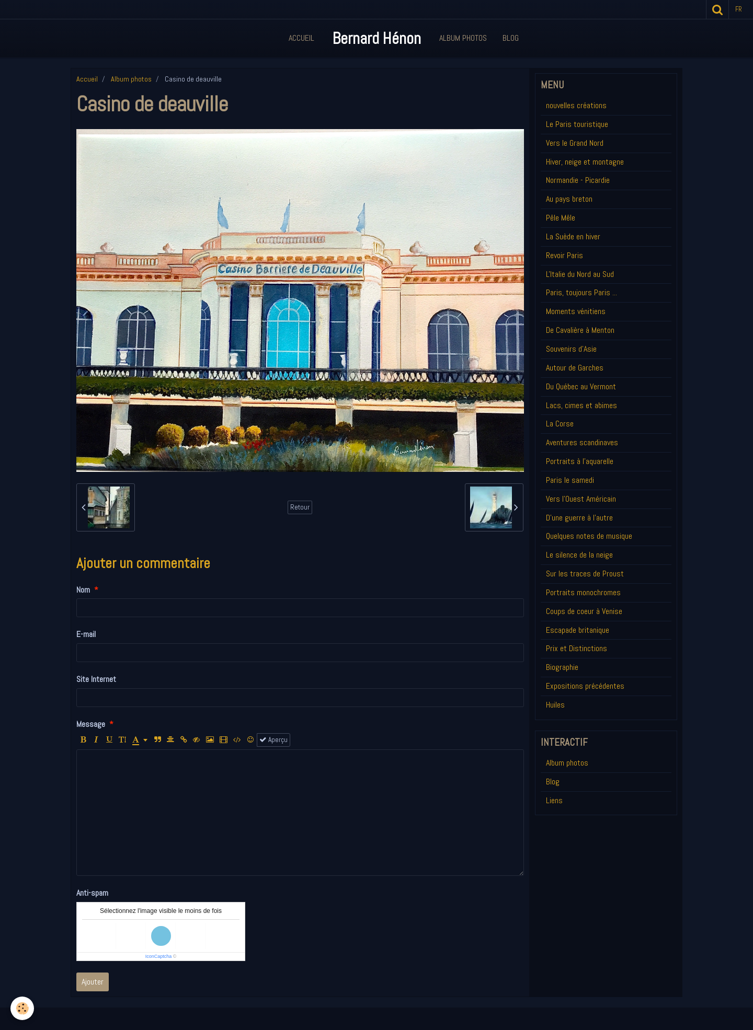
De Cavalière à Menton (580, 330)
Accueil (301, 37)
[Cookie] (22, 1008)
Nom (83, 589)
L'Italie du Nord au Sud (580, 274)
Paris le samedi (570, 480)
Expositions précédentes (585, 685)
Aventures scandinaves (582, 442)
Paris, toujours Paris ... (581, 292)
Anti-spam (92, 892)
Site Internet (96, 679)
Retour (300, 507)
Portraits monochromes (583, 592)
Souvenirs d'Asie (571, 348)
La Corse (560, 423)
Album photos (131, 79)
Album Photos (463, 37)
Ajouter (93, 981)
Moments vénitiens (576, 311)
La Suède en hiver (573, 236)
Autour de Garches (574, 367)
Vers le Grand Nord (574, 142)
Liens (554, 800)
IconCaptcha (158, 956)
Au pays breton (569, 198)
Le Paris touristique (577, 124)
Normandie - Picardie (578, 180)
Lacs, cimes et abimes (581, 405)
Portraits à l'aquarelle (579, 461)
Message (90, 724)
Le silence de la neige (579, 554)
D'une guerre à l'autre (579, 517)
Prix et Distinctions (576, 648)
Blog (511, 37)
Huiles (555, 704)
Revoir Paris (564, 255)
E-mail (86, 634)
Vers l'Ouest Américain (581, 498)
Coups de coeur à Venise (584, 611)
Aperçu (273, 739)
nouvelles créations (576, 105)
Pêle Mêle (560, 217)
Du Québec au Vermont (581, 386)
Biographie (562, 667)
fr (738, 9)
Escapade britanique (577, 629)
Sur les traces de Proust (585, 573)
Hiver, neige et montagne (585, 161)
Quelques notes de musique (589, 535)
